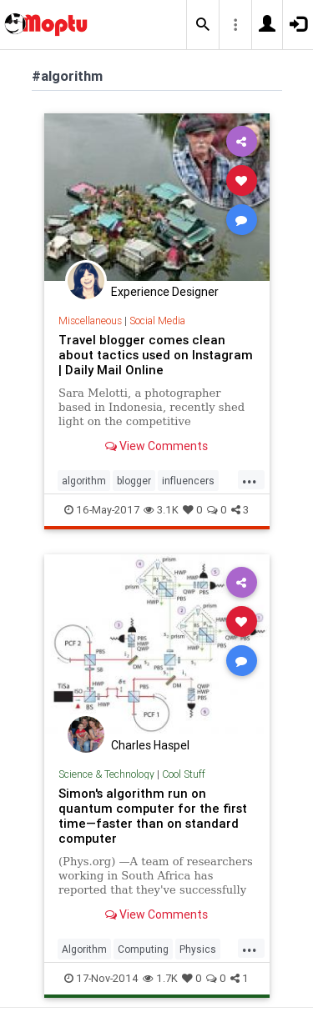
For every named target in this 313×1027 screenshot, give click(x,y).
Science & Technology (106, 774)
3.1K (161, 510)
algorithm (84, 480)
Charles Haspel (150, 745)
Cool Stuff (183, 774)
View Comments (156, 445)
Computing (143, 949)
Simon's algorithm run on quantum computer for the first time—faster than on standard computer (152, 815)
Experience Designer (165, 291)
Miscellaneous (90, 320)
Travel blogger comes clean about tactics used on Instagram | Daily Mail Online (155, 355)
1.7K (160, 978)
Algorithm (84, 949)
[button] (203, 25)
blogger (134, 480)
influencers (188, 480)
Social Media (157, 320)
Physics (197, 949)
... (249, 479)
